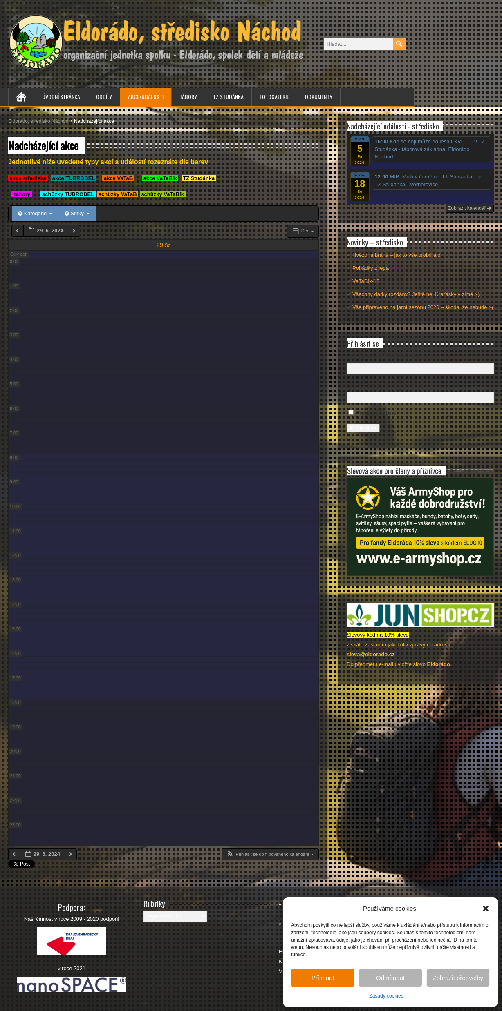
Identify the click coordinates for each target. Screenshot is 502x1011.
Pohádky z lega (370, 268)
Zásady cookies (386, 996)
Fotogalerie (274, 96)
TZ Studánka (228, 96)
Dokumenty (318, 96)
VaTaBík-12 (365, 281)
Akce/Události (146, 96)
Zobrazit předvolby (458, 977)
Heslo (353, 384)
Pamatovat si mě (376, 413)
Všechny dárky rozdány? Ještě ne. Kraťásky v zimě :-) (416, 294)
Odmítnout (390, 977)
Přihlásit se (363, 428)
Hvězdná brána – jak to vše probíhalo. (397, 255)
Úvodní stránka (61, 96)
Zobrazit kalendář (469, 208)
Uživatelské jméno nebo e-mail (383, 355)
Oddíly (104, 96)
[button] (486, 908)
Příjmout (323, 977)
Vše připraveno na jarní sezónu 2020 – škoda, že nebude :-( (422, 307)
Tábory (188, 96)
